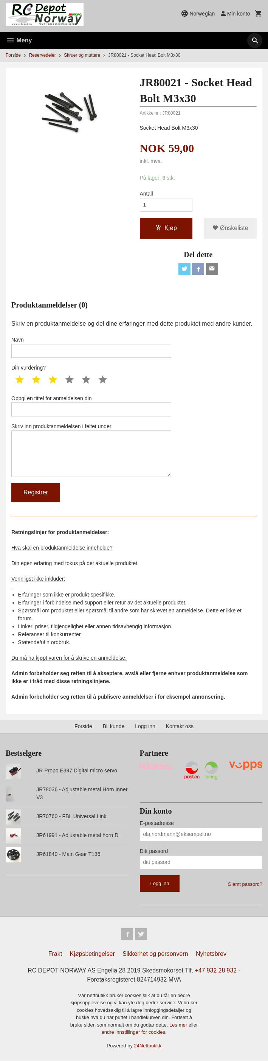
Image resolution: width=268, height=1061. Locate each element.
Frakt (55, 954)
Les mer (179, 1025)
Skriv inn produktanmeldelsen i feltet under (91, 450)
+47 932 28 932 (216, 971)
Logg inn (145, 726)
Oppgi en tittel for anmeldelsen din (91, 405)
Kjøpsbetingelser (92, 954)
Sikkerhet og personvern (155, 954)
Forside (13, 55)
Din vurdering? (28, 368)
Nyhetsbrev (211, 954)
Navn (91, 347)
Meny (19, 40)
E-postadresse (157, 823)
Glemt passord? (245, 884)
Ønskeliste (230, 228)
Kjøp (166, 228)
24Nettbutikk (147, 1046)
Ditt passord (154, 851)
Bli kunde (114, 726)
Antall (146, 194)
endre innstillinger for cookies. (134, 1032)
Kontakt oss (180, 726)
